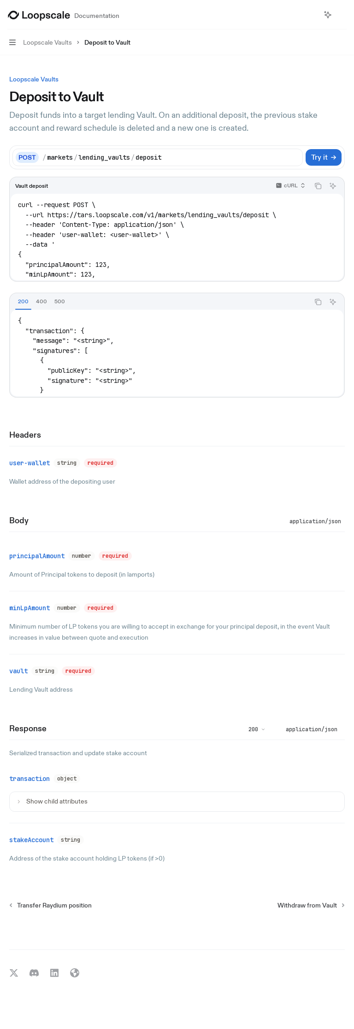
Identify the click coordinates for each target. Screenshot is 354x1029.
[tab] (23, 301)
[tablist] (159, 302)
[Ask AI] (333, 186)
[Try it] (324, 157)
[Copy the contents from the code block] (318, 186)
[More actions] (342, 14)
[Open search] (310, 14)
